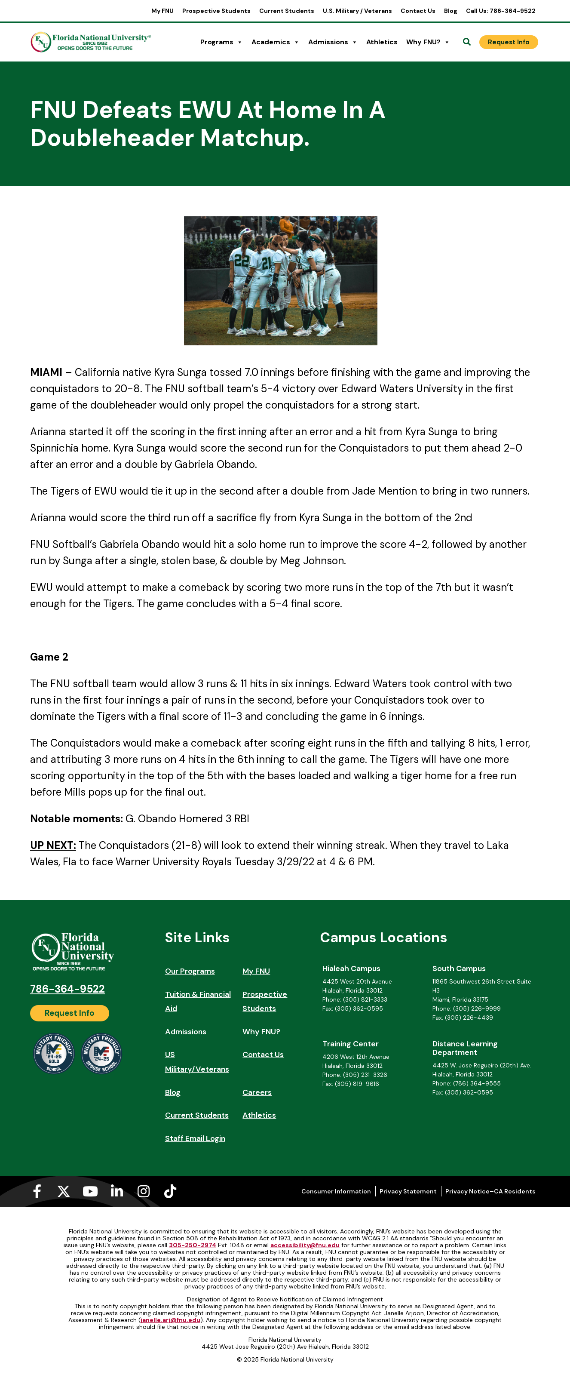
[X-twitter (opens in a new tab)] (63, 1191)
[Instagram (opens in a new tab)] (143, 1191)
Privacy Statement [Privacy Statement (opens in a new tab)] (408, 1191)
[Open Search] (467, 42)
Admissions (333, 42)
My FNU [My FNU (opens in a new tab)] (162, 11)
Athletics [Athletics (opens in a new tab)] (382, 41)
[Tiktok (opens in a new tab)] (170, 1191)
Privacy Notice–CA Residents (490, 1191)
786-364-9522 (67, 989)
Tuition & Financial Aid (198, 1001)
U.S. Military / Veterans (357, 11)
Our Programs (190, 971)
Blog (450, 11)
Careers (257, 1092)
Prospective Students (216, 11)
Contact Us (418, 11)
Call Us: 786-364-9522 (501, 11)
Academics (275, 42)
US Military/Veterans (197, 1061)
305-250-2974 (192, 1245)
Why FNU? (428, 42)
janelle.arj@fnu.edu (170, 1320)
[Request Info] (508, 42)
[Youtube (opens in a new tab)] (90, 1191)
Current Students (286, 11)
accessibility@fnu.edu (305, 1245)
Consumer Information (336, 1191)
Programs (221, 42)
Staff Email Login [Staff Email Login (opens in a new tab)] (195, 1138)
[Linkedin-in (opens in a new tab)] (117, 1191)
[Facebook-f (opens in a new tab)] (37, 1191)
